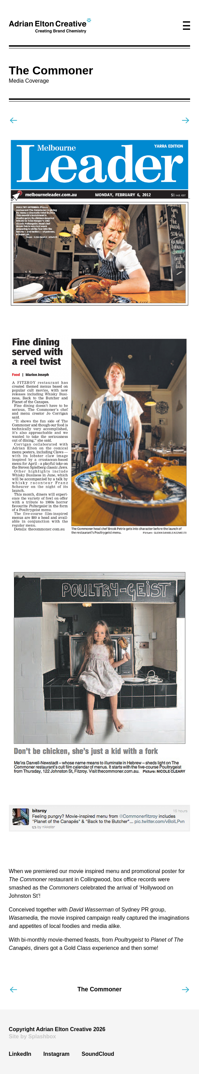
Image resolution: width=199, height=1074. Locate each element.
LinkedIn (20, 1054)
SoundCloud (98, 1054)
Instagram (56, 1054)
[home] (50, 25)
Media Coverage (29, 81)
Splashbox (42, 1036)
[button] (186, 25)
